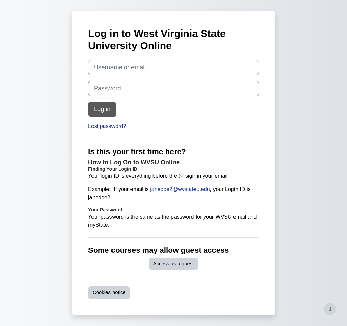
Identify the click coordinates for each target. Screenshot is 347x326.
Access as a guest (173, 263)
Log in (102, 109)
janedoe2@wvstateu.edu (180, 189)
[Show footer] (330, 309)
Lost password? (107, 126)
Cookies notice (109, 292)
